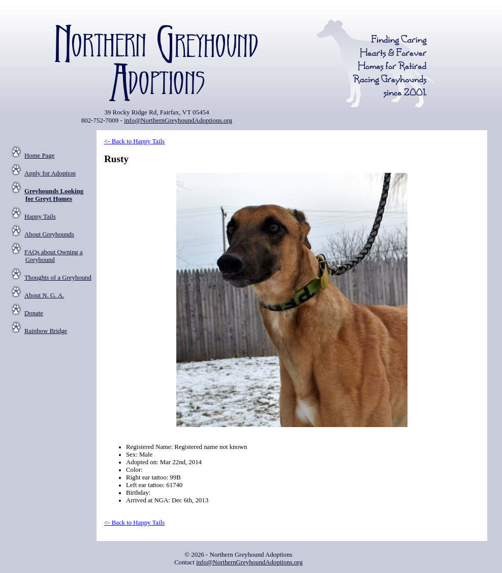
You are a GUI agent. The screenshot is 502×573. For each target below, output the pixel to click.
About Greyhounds (49, 234)
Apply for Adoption (50, 173)
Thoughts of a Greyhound (57, 277)
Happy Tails (40, 216)
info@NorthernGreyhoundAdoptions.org (178, 120)
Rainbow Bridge (45, 331)
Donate (33, 313)
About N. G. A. (44, 295)
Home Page (39, 155)
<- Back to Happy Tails (134, 141)
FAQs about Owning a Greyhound (53, 256)
